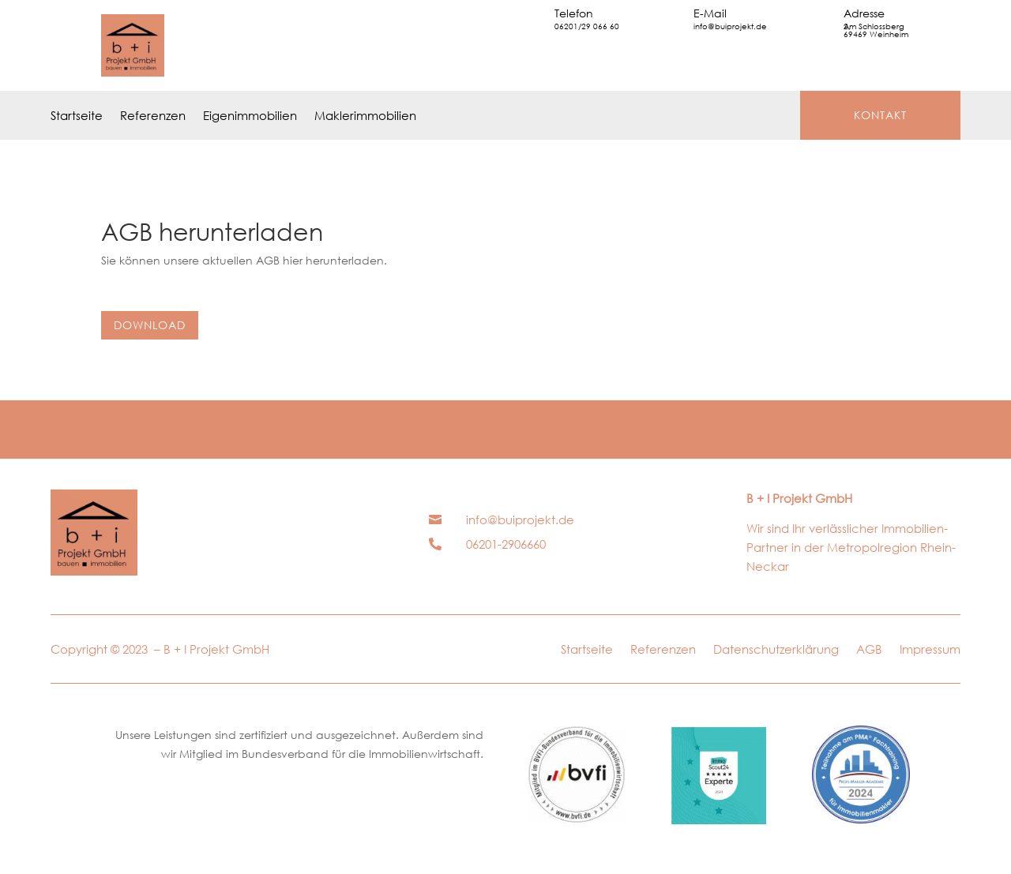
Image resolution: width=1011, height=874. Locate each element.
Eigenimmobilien (250, 116)
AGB (869, 650)
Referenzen (153, 116)
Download (150, 324)
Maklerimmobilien (365, 116)
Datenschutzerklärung (776, 650)
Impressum (930, 650)
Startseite (77, 116)
